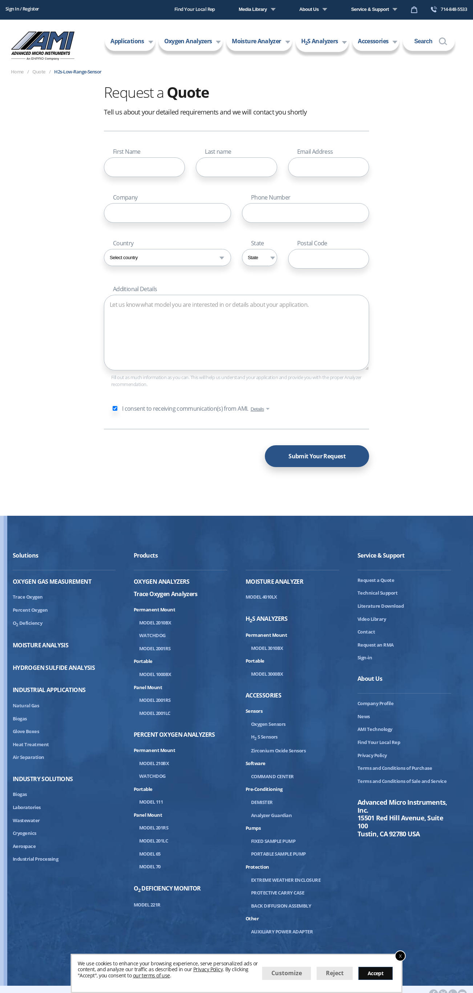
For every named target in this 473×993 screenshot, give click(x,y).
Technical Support (377, 593)
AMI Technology (374, 729)
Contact (366, 631)
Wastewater (26, 820)
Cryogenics (24, 833)
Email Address (315, 152)
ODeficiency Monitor (167, 889)
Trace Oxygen (28, 597)
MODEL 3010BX (267, 648)
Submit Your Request (316, 456)
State (257, 243)
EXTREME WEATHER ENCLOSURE (285, 880)
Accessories (373, 41)
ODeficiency (27, 623)
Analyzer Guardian (271, 815)
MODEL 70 (150, 866)
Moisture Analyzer (256, 41)
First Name (127, 152)
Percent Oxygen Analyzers (174, 734)
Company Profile (375, 703)
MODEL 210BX (154, 763)
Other (252, 918)
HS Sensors (264, 736)
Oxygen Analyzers (188, 41)
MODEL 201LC (153, 840)
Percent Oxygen (30, 610)
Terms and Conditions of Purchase (394, 768)
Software (256, 763)
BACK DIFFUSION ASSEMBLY (281, 905)
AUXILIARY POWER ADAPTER (282, 931)
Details (257, 409)
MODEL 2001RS (155, 648)
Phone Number (270, 197)
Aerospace (24, 846)
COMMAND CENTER (272, 776)
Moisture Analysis (40, 645)
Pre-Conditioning (264, 789)
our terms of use (151, 975)
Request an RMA (375, 645)
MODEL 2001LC (154, 713)
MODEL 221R (147, 904)
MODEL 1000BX (155, 674)
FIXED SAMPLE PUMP (273, 841)
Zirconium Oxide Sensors (278, 750)
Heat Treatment (31, 744)
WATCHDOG (152, 635)
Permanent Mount (154, 609)
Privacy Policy (372, 755)
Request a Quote (375, 580)
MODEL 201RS (153, 827)
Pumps (253, 828)
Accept (376, 973)
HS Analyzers (319, 41)
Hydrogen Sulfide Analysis (54, 667)
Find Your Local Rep (194, 9)
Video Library (371, 619)
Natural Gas (26, 705)
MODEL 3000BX (267, 674)
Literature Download (380, 606)
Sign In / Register (22, 8)
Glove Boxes (26, 731)
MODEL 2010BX (155, 622)
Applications (127, 41)
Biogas (20, 718)
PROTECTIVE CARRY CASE (277, 892)
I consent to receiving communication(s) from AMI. (185, 409)
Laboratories (27, 807)
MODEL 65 (150, 854)
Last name (218, 152)
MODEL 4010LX (261, 597)
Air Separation (28, 757)
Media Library (253, 9)
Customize (286, 973)
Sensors (254, 711)
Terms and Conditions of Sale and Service (401, 781)
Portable (143, 661)
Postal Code (312, 243)
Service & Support (370, 9)
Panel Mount (148, 687)
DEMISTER (262, 802)
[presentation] (159, 454)
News (363, 716)
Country (123, 243)
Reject (335, 973)
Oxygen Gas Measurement (52, 581)
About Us (309, 9)
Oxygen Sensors (268, 724)
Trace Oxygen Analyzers (165, 594)
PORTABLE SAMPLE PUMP (278, 854)
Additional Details (135, 289)
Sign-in (364, 657)
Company (125, 197)
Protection (257, 867)
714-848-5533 (449, 9)
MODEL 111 (151, 802)
